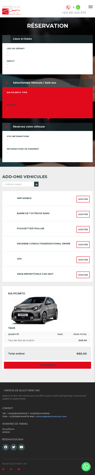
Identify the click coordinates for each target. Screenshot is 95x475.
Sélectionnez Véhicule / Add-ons (34, 82)
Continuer (47, 365)
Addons (11, 105)
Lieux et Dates (22, 38)
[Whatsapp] (86, 466)
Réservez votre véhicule (29, 126)
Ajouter (83, 199)
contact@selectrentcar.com (51, 416)
